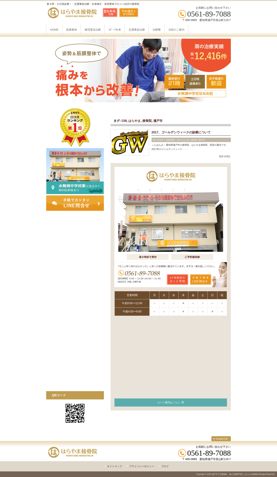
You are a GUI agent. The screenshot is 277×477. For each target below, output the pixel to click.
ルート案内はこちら (169, 402)
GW (124, 120)
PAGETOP (222, 439)
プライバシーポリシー (141, 466)
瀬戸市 (158, 120)
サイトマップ (114, 466)
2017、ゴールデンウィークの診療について (181, 132)
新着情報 (170, 140)
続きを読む (225, 156)
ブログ (165, 466)
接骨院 (147, 120)
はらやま (134, 120)
